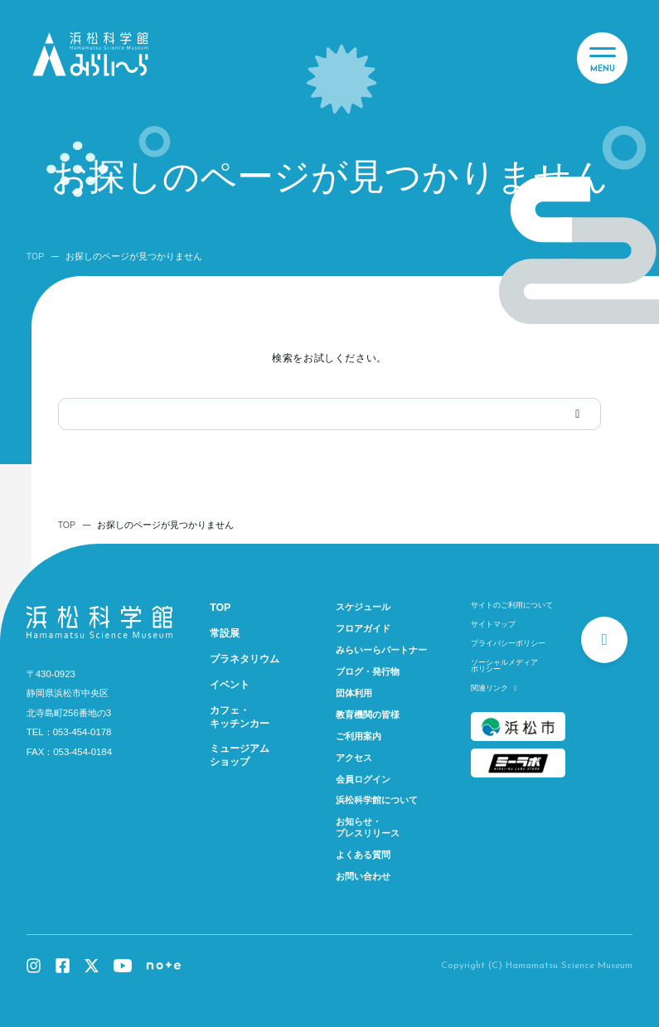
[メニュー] (602, 57)
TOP (35, 256)
